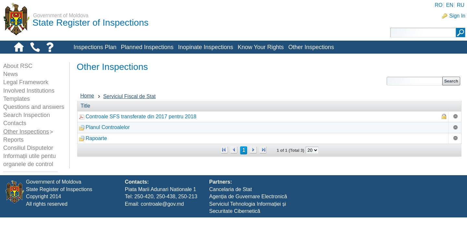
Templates (16, 99)
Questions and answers (33, 107)
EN (449, 5)
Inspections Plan (95, 47)
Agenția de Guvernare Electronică (248, 213)
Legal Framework (25, 82)
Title (85, 106)
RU (460, 5)
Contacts (14, 123)
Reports (13, 139)
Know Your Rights (261, 47)
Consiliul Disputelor (28, 148)
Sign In (457, 16)
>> (263, 149)
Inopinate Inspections (205, 47)
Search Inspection (26, 115)
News (10, 74)
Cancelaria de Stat (230, 205)
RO (438, 5)
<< (224, 149)
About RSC (17, 66)
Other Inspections (311, 47)
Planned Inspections (147, 47)
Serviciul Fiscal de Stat (129, 96)
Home (87, 95)
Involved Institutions (28, 90)
